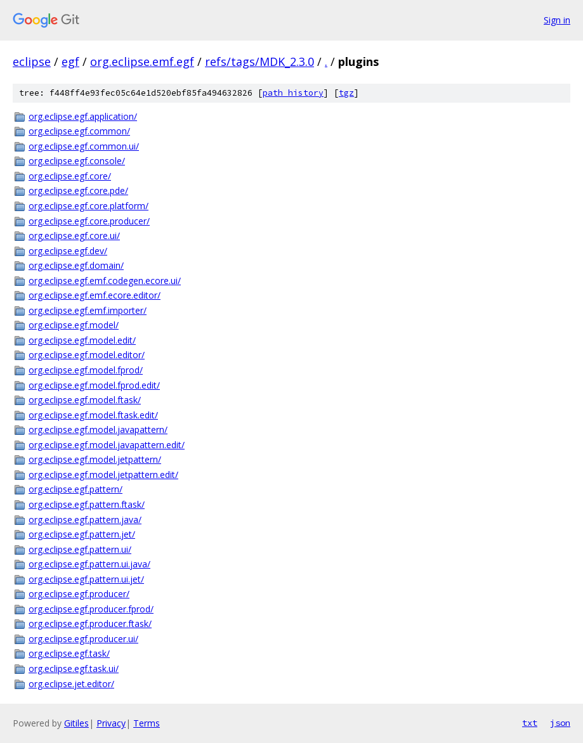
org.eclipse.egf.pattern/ (75, 489)
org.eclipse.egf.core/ (70, 176)
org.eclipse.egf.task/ (69, 653)
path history (293, 92)
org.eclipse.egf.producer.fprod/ (91, 609)
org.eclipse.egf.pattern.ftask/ (87, 504)
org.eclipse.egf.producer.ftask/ (90, 623)
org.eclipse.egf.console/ (77, 161)
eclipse (32, 61)
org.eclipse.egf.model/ (74, 325)
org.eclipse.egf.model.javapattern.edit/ (107, 445)
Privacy (111, 723)
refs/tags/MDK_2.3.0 (259, 61)
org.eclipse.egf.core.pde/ (78, 190)
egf (70, 61)
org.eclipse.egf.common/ (79, 131)
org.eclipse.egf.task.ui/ (74, 668)
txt (529, 722)
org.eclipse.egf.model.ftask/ (85, 400)
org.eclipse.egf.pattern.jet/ (82, 534)
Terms (146, 723)
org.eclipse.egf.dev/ (68, 251)
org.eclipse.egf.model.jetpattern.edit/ (103, 474)
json (560, 722)
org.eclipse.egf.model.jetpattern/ (95, 459)
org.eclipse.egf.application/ (83, 116)
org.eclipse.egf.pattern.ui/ (80, 549)
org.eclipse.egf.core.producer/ (89, 221)
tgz (346, 92)
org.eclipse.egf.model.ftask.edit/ (93, 415)
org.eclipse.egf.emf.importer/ (88, 310)
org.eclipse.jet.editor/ (71, 684)
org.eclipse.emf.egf (142, 61)
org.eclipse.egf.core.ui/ (74, 235)
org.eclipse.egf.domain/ (76, 265)
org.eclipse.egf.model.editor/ (87, 355)
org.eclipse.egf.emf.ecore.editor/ (94, 295)
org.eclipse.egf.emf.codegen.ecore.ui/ (105, 281)
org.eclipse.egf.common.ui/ (84, 146)
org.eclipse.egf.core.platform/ (88, 206)
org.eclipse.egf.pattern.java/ (85, 520)
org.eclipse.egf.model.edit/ (82, 340)
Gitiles (76, 723)
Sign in (557, 20)
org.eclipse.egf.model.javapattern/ (98, 429)
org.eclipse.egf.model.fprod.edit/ (94, 385)
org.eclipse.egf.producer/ (79, 594)
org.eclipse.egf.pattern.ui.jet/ (86, 579)
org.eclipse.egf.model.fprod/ (86, 370)
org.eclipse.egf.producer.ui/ (83, 639)
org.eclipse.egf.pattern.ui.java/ (89, 564)
